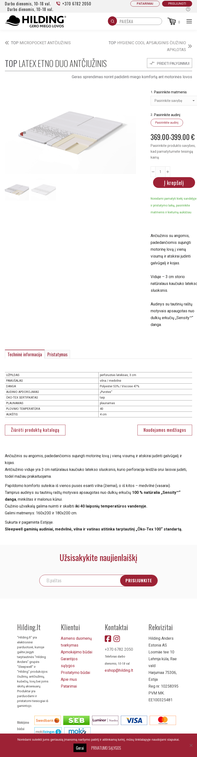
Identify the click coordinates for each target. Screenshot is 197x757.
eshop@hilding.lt (119, 670)
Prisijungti (177, 3)
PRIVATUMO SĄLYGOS (106, 748)
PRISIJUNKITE (144, 580)
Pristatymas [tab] (57, 354)
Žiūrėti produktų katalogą (35, 430)
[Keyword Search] (139, 23)
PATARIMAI (145, 3)
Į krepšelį (174, 182)
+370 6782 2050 (73, 3)
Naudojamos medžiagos (165, 430)
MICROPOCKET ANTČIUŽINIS (41, 43)
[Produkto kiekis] (160, 171)
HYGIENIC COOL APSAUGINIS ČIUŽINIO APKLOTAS (147, 46)
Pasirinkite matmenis (170, 92)
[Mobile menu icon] (189, 21)
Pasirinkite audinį (167, 115)
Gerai (80, 748)
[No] (190, 745)
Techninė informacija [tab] (25, 354)
